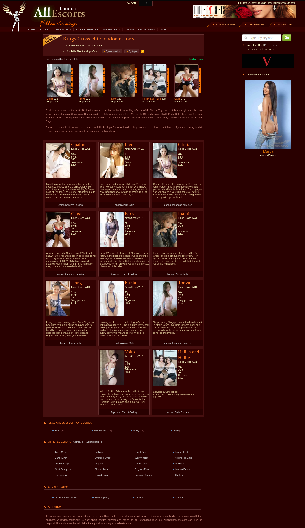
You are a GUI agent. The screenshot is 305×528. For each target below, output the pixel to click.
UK (145, 3)
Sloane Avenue (103, 469)
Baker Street (181, 452)
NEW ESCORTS (62, 29)
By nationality (113, 51)
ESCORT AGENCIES (87, 29)
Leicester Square (144, 475)
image (47, 59)
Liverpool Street (103, 457)
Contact (139, 497)
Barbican (99, 452)
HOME (31, 29)
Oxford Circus (102, 475)
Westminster (141, 457)
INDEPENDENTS (111, 29)
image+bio (57, 59)
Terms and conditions (66, 497)
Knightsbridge (62, 463)
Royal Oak (140, 452)
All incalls (78, 441)
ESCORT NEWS (146, 29)
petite (176, 430)
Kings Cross (61, 452)
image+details (73, 59)
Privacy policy (102, 497)
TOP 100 (129, 29)
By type (133, 51)
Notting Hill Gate (183, 457)
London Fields (182, 469)
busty (136, 430)
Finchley (179, 463)
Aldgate (99, 463)
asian (57, 430)
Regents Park (142, 469)
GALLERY (44, 29)
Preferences (270, 45)
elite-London (100, 430)
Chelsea (179, 475)
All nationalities (94, 441)
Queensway (61, 475)
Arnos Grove (141, 463)
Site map (179, 497)
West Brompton (63, 469)
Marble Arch (61, 457)
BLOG (162, 29)
